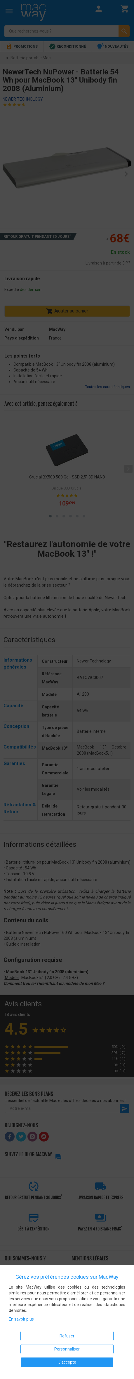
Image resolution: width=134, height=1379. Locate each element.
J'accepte (67, 1362)
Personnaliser (67, 1349)
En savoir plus (21, 1319)
